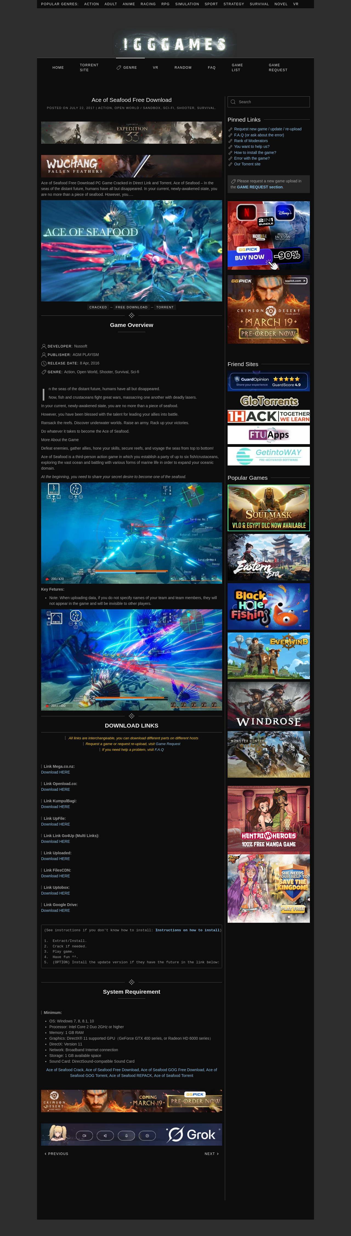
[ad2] (266, 820)
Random (183, 68)
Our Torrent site (247, 164)
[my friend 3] (269, 416)
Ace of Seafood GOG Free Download (172, 1070)
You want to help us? (252, 146)
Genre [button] (130, 68)
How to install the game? (255, 152)
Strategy (233, 4)
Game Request (168, 744)
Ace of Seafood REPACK (130, 1075)
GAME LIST (237, 67)
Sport (211, 4)
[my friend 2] (269, 400)
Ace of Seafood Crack (65, 1070)
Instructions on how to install (187, 930)
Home (58, 68)
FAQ (212, 68)
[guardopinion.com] (269, 380)
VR (296, 4)
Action (91, 4)
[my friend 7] (269, 456)
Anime (129, 4)
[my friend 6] (269, 434)
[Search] (269, 101)
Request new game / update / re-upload (268, 129)
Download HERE (55, 772)
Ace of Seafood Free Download (112, 1070)
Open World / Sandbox (138, 108)
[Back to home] (175, 33)
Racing (148, 4)
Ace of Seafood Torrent (173, 1075)
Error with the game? (252, 158)
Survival (259, 4)
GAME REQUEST (278, 67)
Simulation (187, 4)
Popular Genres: (60, 4)
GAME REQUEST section (259, 187)
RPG (166, 4)
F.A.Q (159, 750)
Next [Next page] (212, 1154)
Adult (111, 4)
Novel (281, 4)
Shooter (186, 108)
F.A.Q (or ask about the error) (259, 135)
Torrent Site (89, 67)
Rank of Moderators (251, 141)
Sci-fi (168, 108)
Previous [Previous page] (56, 1154)
